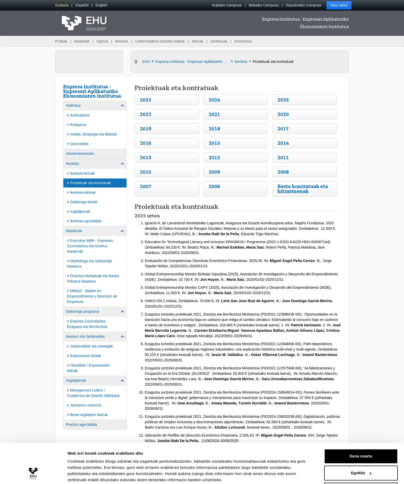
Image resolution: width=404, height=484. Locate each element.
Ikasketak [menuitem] (81, 41)
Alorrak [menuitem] (197, 41)
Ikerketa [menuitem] (121, 41)
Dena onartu (361, 436)
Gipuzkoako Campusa (303, 5)
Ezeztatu (361, 470)
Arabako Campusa (227, 5)
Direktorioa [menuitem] (243, 41)
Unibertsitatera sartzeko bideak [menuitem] (160, 41)
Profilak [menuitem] (61, 41)
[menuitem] (62, 5)
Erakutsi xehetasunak (88, 474)
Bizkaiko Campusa (264, 5)
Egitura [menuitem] (102, 41)
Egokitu (361, 453)
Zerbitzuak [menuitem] (219, 41)
